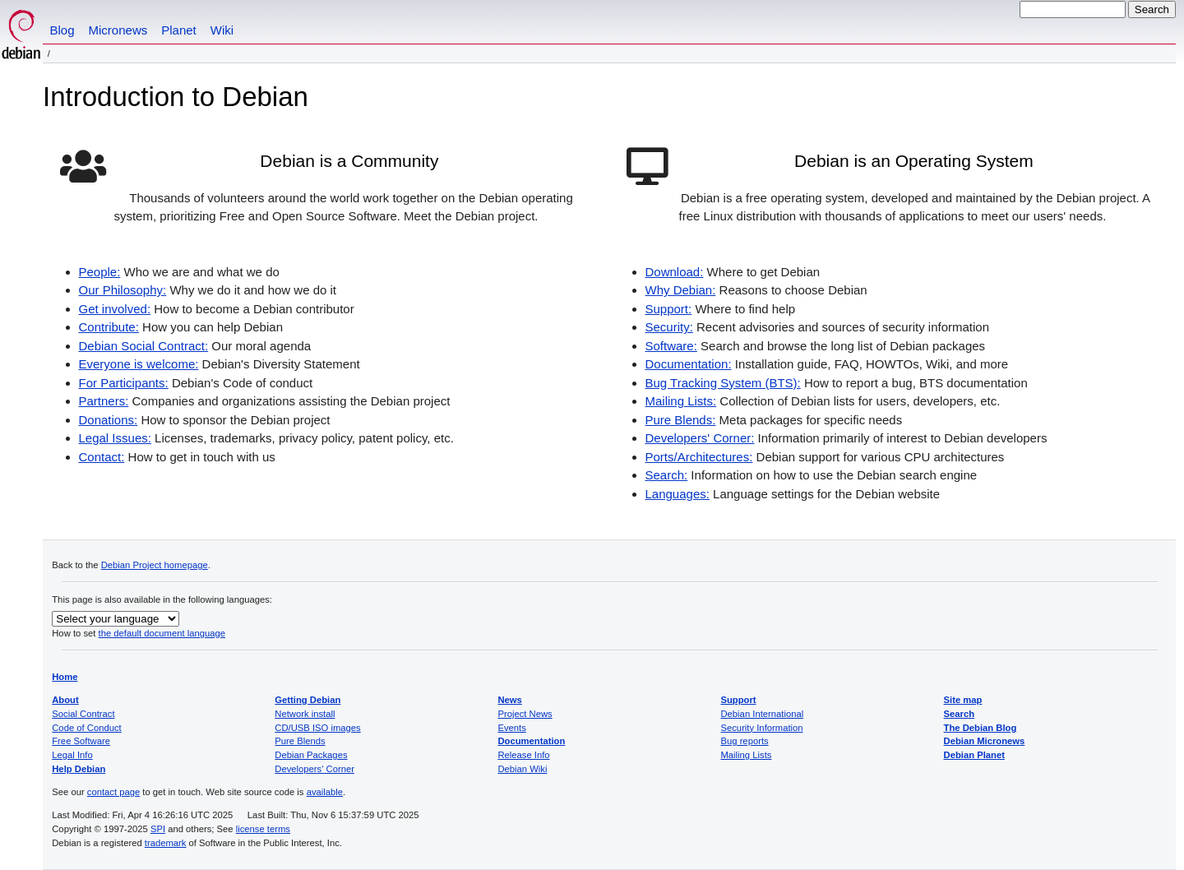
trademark (166, 843)
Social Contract (83, 714)
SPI (157, 829)
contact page (113, 792)
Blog (62, 30)
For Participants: (124, 383)
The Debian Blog (980, 728)
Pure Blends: (680, 420)
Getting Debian (307, 700)
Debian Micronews (984, 741)
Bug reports (744, 741)
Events (511, 728)
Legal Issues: (115, 438)
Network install (305, 714)
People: (100, 272)
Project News (524, 714)
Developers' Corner (314, 769)
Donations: (108, 420)
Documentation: (688, 364)
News (509, 700)
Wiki (222, 30)
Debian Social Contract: (144, 346)
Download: (674, 272)
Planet (179, 30)
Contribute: (109, 327)
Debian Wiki (522, 769)
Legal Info (72, 755)
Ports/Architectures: (699, 457)
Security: (669, 327)
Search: (666, 475)
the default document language (162, 633)
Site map (963, 700)
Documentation (531, 741)
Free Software (81, 741)
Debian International (761, 714)
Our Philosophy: (123, 290)
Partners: (104, 401)
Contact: (102, 457)
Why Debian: (680, 290)
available (325, 792)
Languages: (677, 494)
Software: (671, 346)
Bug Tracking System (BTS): (723, 383)
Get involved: (115, 309)
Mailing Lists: (681, 401)
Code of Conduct (86, 728)
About (65, 700)
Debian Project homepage (154, 565)
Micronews (118, 30)
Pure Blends (300, 741)
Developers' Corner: (700, 438)
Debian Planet (974, 755)
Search (959, 714)
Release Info (523, 755)
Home (64, 677)
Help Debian (78, 769)
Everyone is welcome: (139, 364)
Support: (668, 309)
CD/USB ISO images (317, 728)
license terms (263, 829)
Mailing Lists (745, 755)
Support (738, 700)
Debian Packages (311, 755)
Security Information (761, 728)
